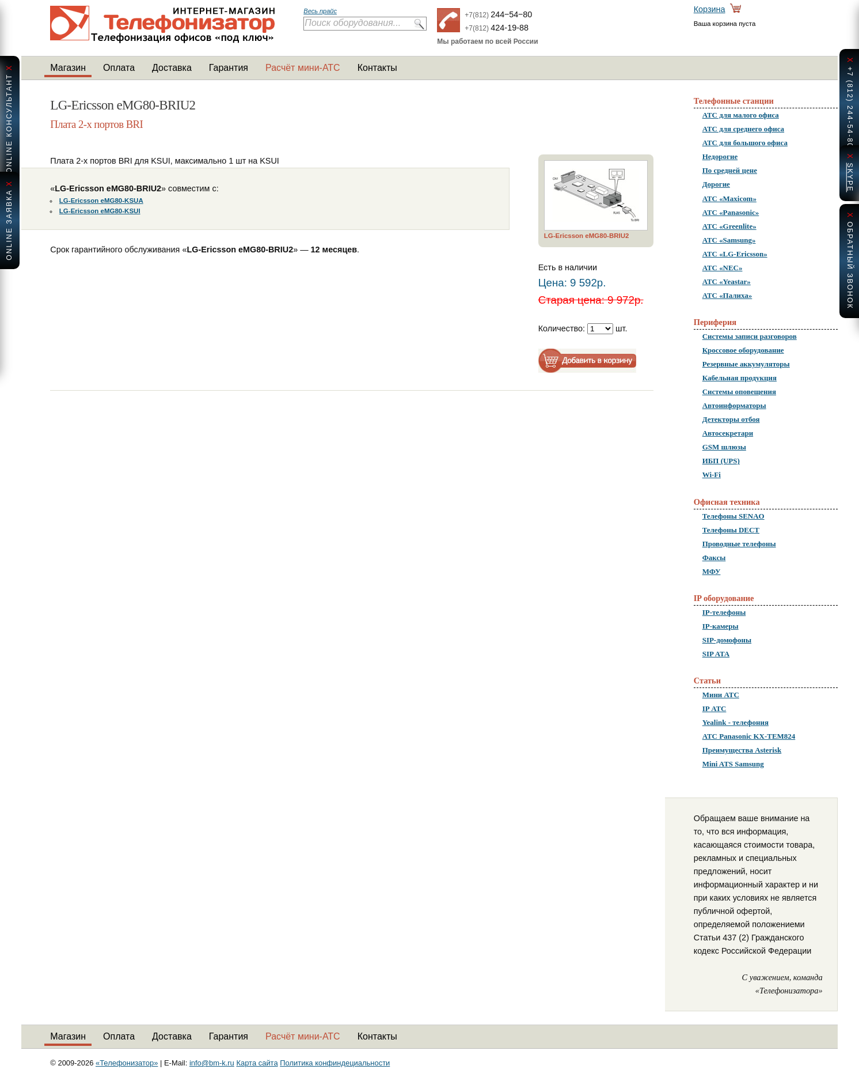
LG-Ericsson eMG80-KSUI (99, 210)
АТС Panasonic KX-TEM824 (749, 736)
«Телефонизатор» (127, 1063)
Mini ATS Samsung (733, 763)
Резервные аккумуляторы (746, 364)
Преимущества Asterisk (742, 750)
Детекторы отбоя (731, 419)
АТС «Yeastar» (726, 281)
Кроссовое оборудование (743, 350)
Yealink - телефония (735, 722)
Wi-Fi (711, 474)
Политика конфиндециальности (335, 1063)
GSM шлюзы (724, 447)
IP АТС (714, 708)
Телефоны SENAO (733, 516)
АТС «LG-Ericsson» (734, 254)
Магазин (68, 68)
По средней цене (729, 170)
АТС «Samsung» (729, 240)
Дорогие (716, 184)
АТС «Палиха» (727, 295)
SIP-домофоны (726, 640)
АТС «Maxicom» (729, 198)
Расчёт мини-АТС (302, 68)
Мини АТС (720, 694)
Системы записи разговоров (749, 336)
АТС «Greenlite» (729, 226)
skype (850, 177)
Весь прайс (320, 10)
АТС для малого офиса (740, 115)
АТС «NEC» (722, 267)
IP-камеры (720, 626)
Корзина (709, 9)
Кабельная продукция (739, 377)
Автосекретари (727, 433)
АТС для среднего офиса (743, 128)
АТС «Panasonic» (730, 212)
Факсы (714, 557)
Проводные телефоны (739, 543)
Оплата (119, 68)
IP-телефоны (724, 612)
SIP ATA (715, 653)
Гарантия (228, 68)
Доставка (172, 68)
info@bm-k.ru (211, 1063)
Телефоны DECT (730, 530)
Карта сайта (257, 1063)
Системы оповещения (739, 391)
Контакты (377, 68)
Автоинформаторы (734, 405)
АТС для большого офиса (745, 142)
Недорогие (720, 156)
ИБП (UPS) (721, 460)
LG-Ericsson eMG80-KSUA (101, 200)
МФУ (711, 571)
